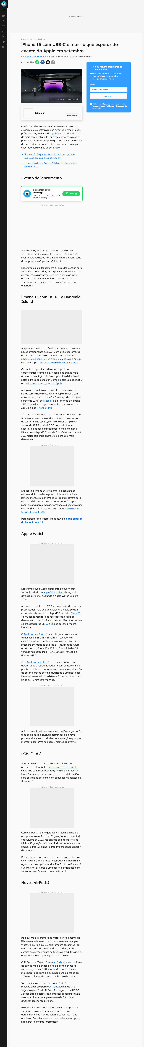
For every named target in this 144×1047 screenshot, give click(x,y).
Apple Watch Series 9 (35, 634)
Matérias (32, 39)
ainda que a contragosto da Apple (43, 383)
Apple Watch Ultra (53, 592)
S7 (47, 623)
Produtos (41, 39)
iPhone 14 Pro (44, 407)
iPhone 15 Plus (42, 358)
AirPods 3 (54, 986)
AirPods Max (60, 962)
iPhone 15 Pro (47, 362)
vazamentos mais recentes (63, 767)
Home (23, 39)
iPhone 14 (48, 400)
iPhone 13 (75, 613)
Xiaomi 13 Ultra (37, 512)
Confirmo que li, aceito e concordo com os (109, 106)
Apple (54, 133)
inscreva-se (109, 96)
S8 (52, 623)
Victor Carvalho (33, 56)
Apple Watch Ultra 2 (38, 662)
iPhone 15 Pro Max (67, 362)
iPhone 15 (26, 358)
